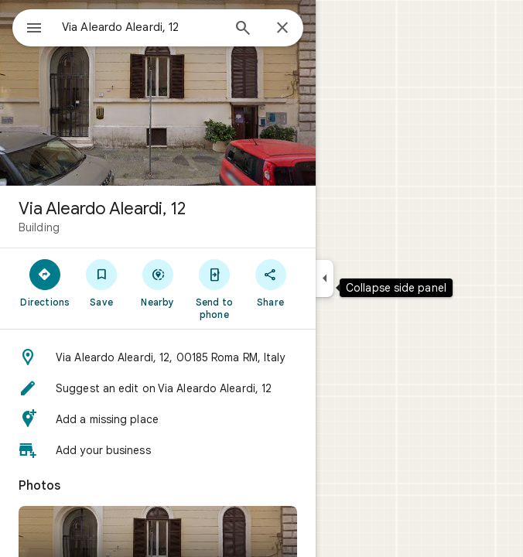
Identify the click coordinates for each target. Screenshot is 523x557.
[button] (158, 357)
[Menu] (34, 29)
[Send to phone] (214, 288)
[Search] (243, 29)
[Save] (101, 282)
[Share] (270, 282)
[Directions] (45, 282)
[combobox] (141, 27)
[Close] (282, 28)
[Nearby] (158, 282)
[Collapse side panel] (324, 278)
